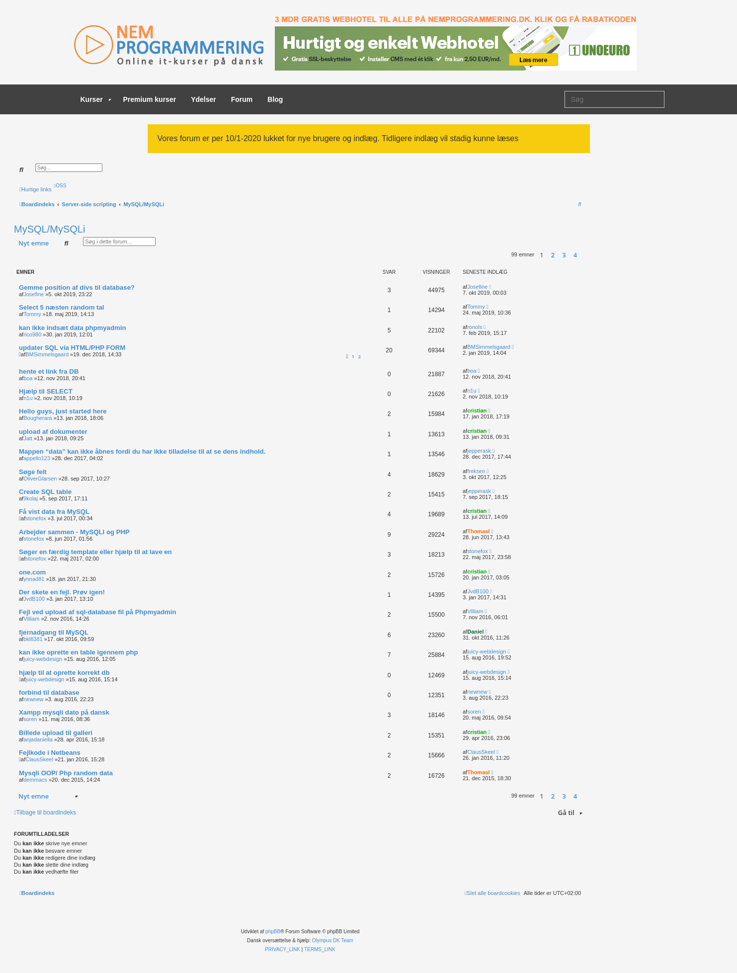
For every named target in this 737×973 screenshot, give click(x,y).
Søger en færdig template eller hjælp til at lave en (95, 552)
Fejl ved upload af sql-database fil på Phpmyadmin (97, 612)
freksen (476, 471)
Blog (275, 99)
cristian (477, 410)
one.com (32, 572)
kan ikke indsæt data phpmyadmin (72, 327)
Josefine (33, 294)
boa (27, 378)
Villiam (31, 619)
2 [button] (553, 254)
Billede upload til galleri (55, 732)
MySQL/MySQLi (49, 229)
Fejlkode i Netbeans (50, 752)
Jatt (27, 438)
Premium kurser (149, 99)
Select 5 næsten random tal (61, 307)
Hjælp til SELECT (46, 391)
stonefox (35, 518)
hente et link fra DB (49, 371)
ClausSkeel (39, 759)
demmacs (35, 780)
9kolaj (30, 498)
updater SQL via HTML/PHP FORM (72, 347)
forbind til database (49, 692)
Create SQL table (45, 491)
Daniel (475, 632)
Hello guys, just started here (63, 411)
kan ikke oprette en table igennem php (78, 652)
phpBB (272, 931)
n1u (27, 398)
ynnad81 (33, 579)
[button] (583, 255)
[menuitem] (60, 185)
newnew (33, 699)
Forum (242, 99)
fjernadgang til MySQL (53, 632)
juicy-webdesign (42, 659)
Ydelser (203, 99)
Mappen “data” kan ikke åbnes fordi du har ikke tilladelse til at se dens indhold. (142, 451)
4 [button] (575, 254)
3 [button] (564, 254)
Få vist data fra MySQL (54, 511)
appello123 (36, 458)
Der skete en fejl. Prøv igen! (62, 592)
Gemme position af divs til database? (77, 287)
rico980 (32, 334)
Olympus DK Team (332, 940)
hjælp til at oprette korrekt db (64, 672)
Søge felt (33, 472)
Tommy (32, 314)
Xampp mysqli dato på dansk (64, 712)
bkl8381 (33, 639)
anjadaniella (38, 739)
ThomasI (478, 531)
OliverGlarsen (40, 479)
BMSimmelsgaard (47, 354)
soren (30, 719)
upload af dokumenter (53, 431)
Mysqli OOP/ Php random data (66, 773)
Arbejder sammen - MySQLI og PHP (74, 532)
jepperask (479, 451)
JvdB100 (34, 599)
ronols (474, 327)
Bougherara (37, 418)
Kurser (96, 99)
